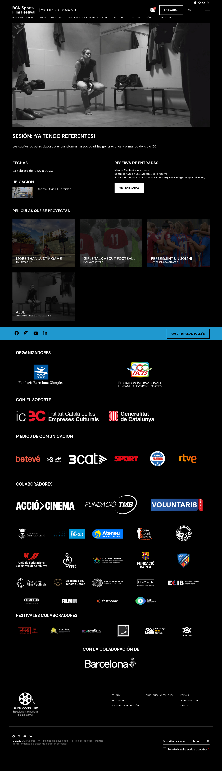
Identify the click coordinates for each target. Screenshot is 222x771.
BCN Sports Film (31, 740)
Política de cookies (81, 740)
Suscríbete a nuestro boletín (182, 741)
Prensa (184, 695)
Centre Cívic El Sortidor (54, 189)
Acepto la (188, 749)
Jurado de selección (125, 705)
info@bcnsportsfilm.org (190, 177)
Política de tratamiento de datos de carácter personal (57, 742)
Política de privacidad (55, 740)
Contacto (187, 705)
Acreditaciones (190, 700)
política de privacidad (193, 749)
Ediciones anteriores (160, 695)
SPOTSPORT (119, 700)
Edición (116, 695)
